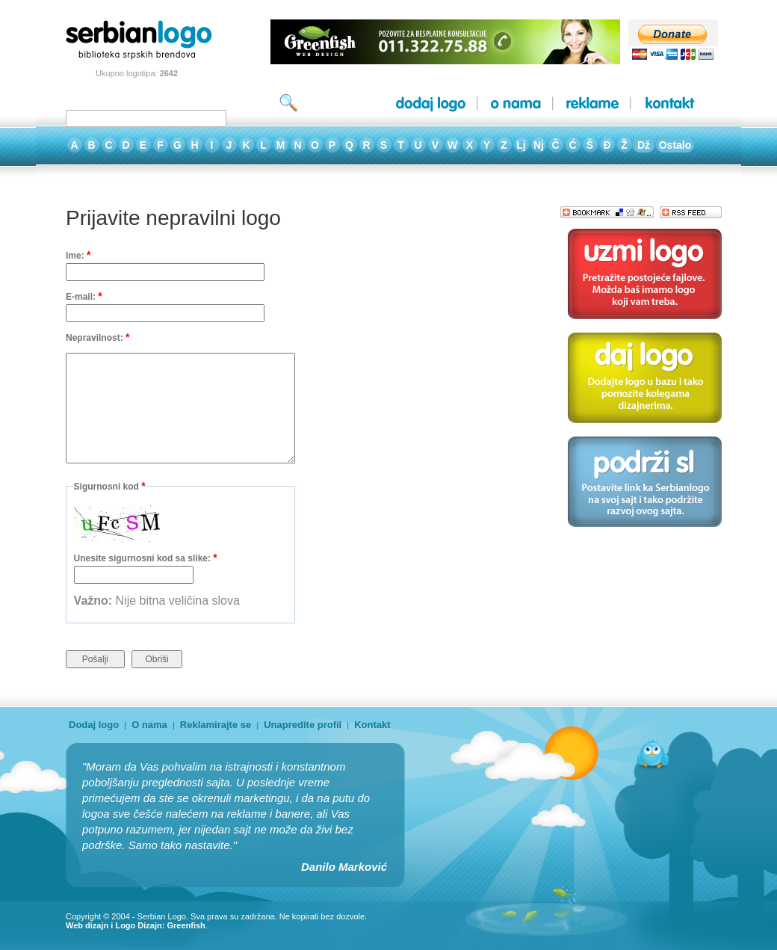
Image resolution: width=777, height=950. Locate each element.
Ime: (78, 255)
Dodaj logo (94, 724)
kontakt (670, 104)
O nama (149, 724)
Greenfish (186, 925)
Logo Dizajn (138, 925)
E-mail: (84, 296)
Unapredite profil (302, 724)
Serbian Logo (161, 916)
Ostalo (675, 145)
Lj (520, 145)
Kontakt (372, 724)
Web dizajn (87, 925)
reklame (592, 104)
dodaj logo (431, 104)
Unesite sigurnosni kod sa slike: (145, 558)
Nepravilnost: (97, 337)
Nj (538, 145)
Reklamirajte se (215, 724)
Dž (643, 145)
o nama (516, 104)
